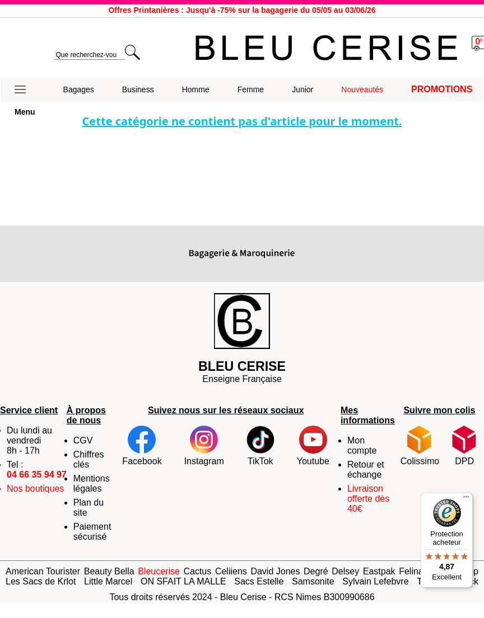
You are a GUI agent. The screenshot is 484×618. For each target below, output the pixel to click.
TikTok (260, 446)
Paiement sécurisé (92, 531)
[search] (89, 55)
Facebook (141, 446)
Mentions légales (91, 483)
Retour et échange (365, 469)
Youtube (313, 446)
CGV (83, 440)
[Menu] (466, 499)
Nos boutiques (35, 488)
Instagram (204, 446)
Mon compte (361, 445)
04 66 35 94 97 (37, 474)
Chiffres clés (88, 459)
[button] (25, 90)
